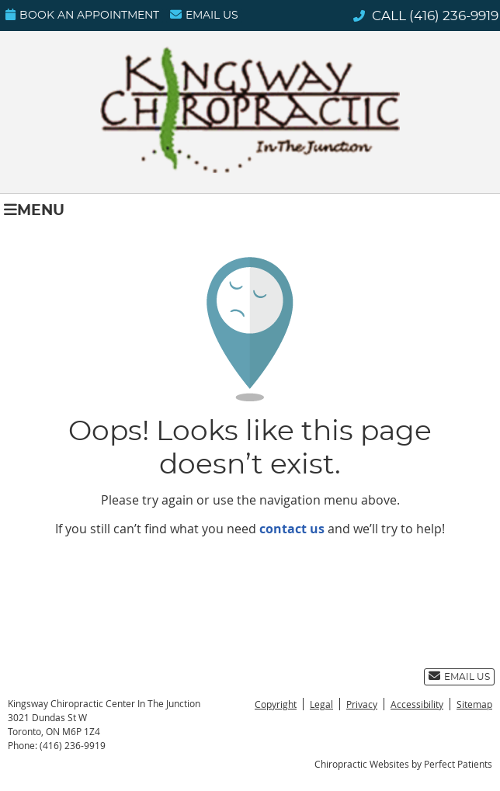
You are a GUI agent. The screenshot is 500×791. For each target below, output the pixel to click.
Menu (34, 210)
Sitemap (474, 704)
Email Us (204, 15)
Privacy (361, 704)
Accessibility (417, 704)
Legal (321, 704)
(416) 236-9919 (453, 16)
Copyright (276, 704)
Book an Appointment (82, 15)
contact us (292, 528)
